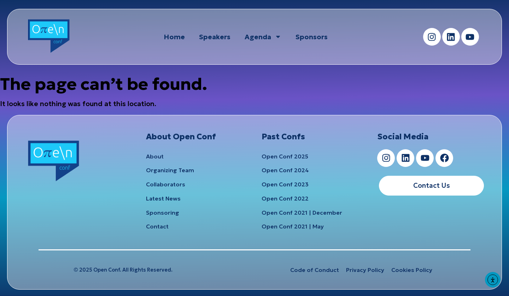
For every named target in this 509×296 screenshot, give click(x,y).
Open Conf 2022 (285, 198)
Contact (157, 227)
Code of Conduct (314, 270)
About (155, 156)
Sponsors (312, 37)
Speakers (214, 37)
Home (174, 37)
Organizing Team (170, 170)
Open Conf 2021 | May (293, 227)
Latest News (163, 198)
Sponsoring (162, 212)
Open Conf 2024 (285, 170)
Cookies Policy (411, 270)
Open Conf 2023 (285, 184)
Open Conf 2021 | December (302, 212)
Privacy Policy (365, 270)
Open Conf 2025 (285, 156)
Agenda (263, 36)
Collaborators (165, 184)
